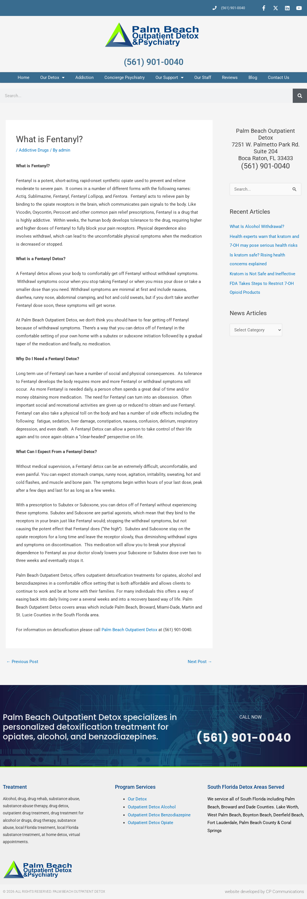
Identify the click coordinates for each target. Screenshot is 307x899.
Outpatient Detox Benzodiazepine (159, 815)
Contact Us (278, 77)
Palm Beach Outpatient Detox (130, 629)
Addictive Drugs (34, 150)
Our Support (169, 78)
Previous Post (22, 661)
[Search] (300, 96)
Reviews (230, 77)
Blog (253, 77)
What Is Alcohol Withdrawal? (257, 226)
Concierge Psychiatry (124, 77)
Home (23, 77)
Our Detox (52, 78)
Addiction (84, 77)
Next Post (200, 661)
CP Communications (285, 891)
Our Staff (202, 77)
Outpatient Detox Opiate (150, 822)
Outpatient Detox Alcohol (152, 807)
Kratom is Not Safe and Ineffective (262, 272)
